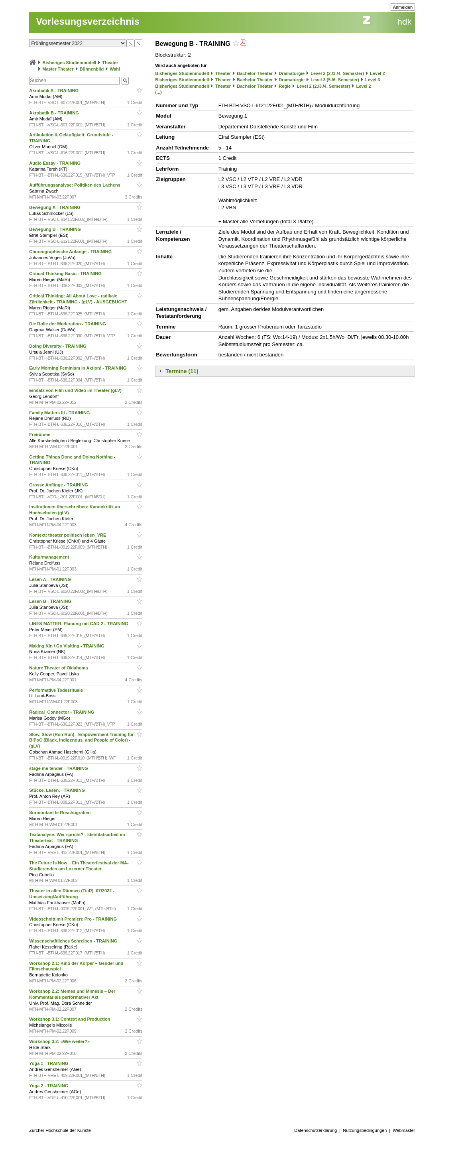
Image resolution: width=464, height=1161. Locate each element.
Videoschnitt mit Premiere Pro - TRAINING (73, 919)
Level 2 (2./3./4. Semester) (337, 73)
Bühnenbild (92, 69)
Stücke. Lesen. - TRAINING (57, 790)
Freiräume (40, 434)
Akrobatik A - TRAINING (54, 90)
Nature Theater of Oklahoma (59, 667)
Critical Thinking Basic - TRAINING (66, 273)
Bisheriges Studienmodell (69, 62)
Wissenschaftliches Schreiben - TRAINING (73, 941)
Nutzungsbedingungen (365, 1130)
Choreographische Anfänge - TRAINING (71, 251)
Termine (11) (181, 371)
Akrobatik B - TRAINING (54, 112)
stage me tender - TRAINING (59, 768)
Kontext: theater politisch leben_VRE (68, 535)
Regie (285, 86)
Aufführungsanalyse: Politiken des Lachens (75, 185)
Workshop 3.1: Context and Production (70, 1019)
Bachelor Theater (255, 73)
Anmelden (403, 7)
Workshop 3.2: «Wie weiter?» (60, 1041)
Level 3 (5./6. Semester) (335, 79)
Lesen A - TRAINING (50, 579)
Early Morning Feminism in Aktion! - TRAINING (78, 368)
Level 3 (372, 79)
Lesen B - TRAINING (51, 601)
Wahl (115, 69)
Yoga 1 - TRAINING (49, 1063)
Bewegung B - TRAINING (55, 229)
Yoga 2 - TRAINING (49, 1085)
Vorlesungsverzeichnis (88, 21)
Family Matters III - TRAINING (60, 412)
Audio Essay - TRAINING (55, 163)
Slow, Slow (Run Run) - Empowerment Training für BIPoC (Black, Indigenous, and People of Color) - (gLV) (81, 740)
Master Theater (57, 69)
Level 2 (377, 73)
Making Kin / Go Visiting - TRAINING (67, 645)
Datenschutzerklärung (315, 1130)
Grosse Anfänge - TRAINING (59, 484)
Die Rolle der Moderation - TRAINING (68, 323)
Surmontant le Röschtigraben (60, 812)
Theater (110, 62)
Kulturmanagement (49, 557)
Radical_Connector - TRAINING (62, 712)
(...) (158, 92)
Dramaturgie (292, 73)
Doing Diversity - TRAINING (58, 346)
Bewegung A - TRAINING (55, 207)
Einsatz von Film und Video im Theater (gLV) (76, 390)
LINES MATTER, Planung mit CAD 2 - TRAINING (79, 623)
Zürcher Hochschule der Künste (60, 1130)
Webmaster (404, 1130)
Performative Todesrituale (56, 690)
